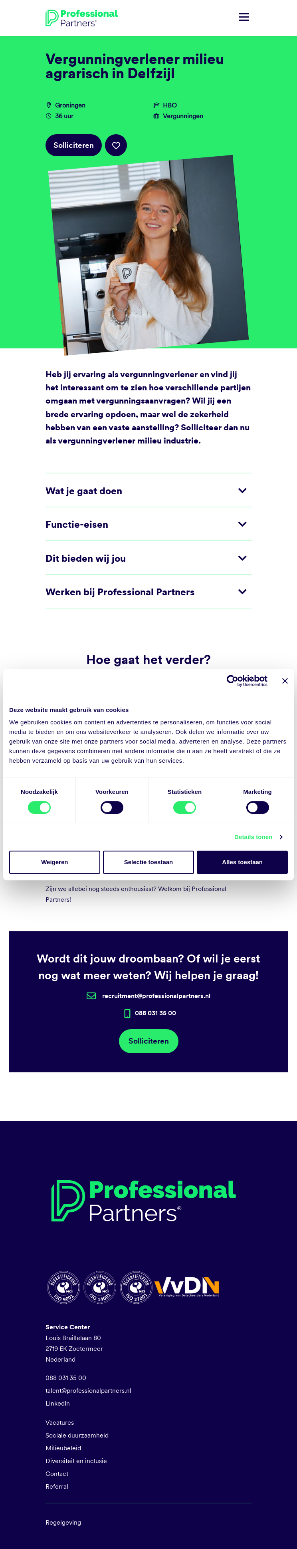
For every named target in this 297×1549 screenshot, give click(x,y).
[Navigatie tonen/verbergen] (243, 18)
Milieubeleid (63, 1448)
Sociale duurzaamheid (77, 1435)
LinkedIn (58, 1403)
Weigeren (54, 862)
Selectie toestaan (148, 862)
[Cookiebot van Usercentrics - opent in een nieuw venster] (232, 681)
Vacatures (60, 1422)
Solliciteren (73, 145)
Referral (57, 1486)
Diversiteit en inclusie (76, 1461)
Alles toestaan (242, 862)
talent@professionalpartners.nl (88, 1390)
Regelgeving (63, 1522)
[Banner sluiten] (285, 681)
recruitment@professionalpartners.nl (156, 996)
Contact (57, 1473)
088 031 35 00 (66, 1378)
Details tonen (253, 836)
